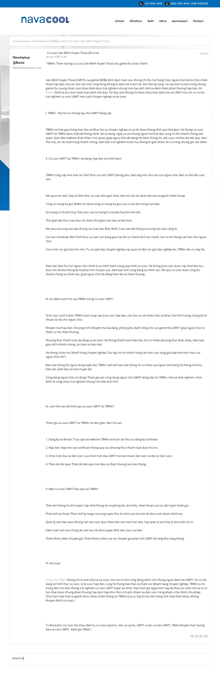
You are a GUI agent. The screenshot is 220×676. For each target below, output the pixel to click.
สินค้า (150, 21)
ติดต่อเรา (198, 21)
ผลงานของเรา (180, 21)
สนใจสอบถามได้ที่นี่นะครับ (50, 41)
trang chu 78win (56, 580)
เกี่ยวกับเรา (136, 21)
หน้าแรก (119, 21)
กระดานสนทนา (21, 41)
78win (49, 92)
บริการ (163, 21)
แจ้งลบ (204, 53)
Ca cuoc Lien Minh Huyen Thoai (89, 41)
